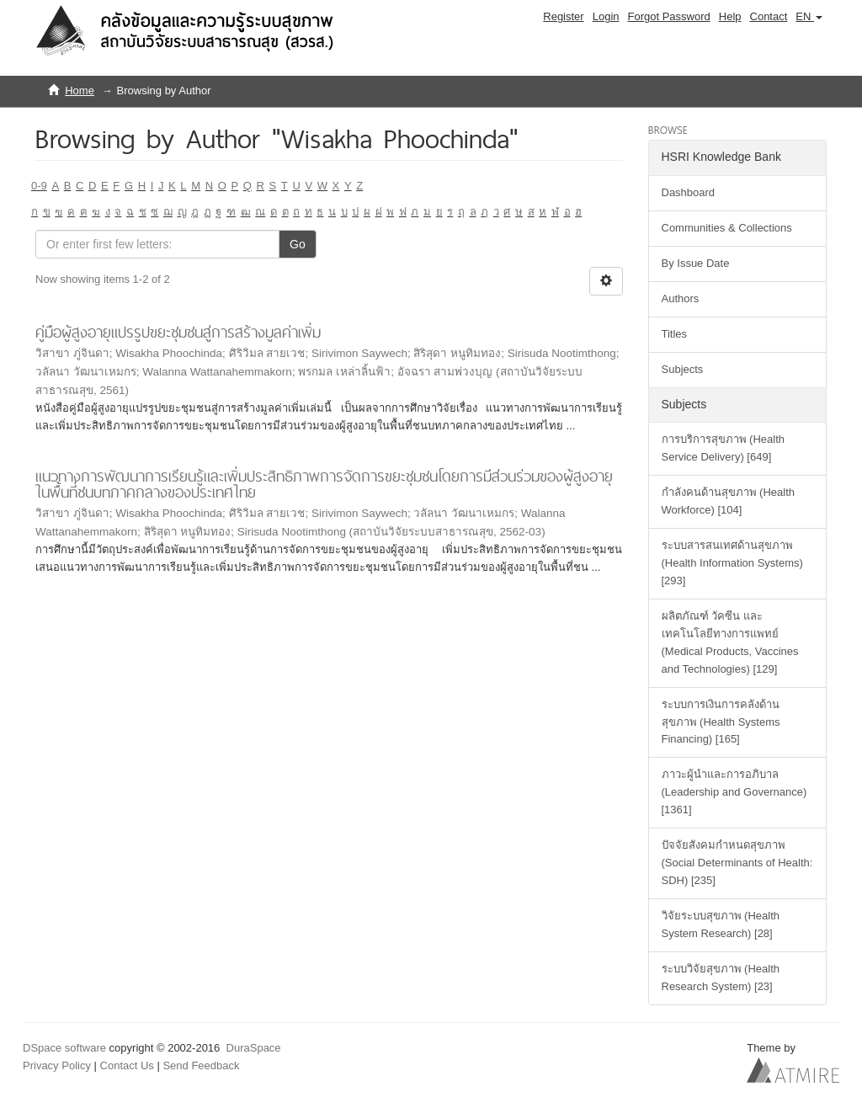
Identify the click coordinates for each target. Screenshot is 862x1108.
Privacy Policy (57, 1065)
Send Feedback (200, 1065)
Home (79, 90)
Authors (681, 298)
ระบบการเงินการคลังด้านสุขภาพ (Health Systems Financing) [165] (721, 722)
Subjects (683, 369)
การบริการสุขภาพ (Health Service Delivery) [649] (723, 448)
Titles (675, 334)
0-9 (39, 185)
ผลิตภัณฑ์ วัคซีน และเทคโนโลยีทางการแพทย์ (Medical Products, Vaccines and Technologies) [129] (730, 642)
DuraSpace (253, 1047)
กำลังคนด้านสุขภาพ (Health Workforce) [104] (728, 501)
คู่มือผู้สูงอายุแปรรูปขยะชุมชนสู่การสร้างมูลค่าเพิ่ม (178, 332)
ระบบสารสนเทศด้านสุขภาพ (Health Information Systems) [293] (732, 563)
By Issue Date (696, 263)
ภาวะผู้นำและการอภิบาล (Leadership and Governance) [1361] (734, 792)
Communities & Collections (727, 227)
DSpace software (64, 1047)
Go (298, 244)
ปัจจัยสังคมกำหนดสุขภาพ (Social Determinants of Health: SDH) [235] (737, 863)
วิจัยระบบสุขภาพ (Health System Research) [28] (721, 924)
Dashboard (689, 192)
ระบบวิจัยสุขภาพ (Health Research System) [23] (721, 977)
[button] (809, 17)
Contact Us (127, 1065)
